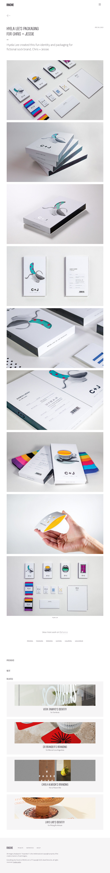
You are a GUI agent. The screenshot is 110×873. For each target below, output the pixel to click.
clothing (59, 641)
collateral (68, 641)
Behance (64, 632)
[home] (10, 4)
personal (30, 641)
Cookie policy (17, 862)
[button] (99, 4)
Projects (20, 848)
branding (49, 641)
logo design (79, 641)
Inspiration (30, 848)
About (39, 848)
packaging (39, 641)
